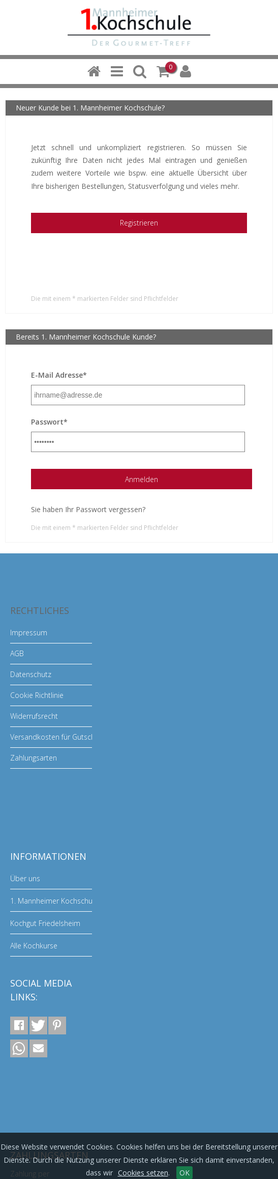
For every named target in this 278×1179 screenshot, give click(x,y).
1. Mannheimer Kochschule (54, 901)
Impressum (28, 632)
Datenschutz (30, 674)
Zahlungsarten (33, 758)
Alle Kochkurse (33, 945)
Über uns (25, 878)
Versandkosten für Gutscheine (59, 737)
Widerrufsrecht (34, 716)
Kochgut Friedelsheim (45, 923)
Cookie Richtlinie (37, 695)
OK (184, 1172)
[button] (19, 1025)
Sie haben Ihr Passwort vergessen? (88, 509)
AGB (17, 653)
